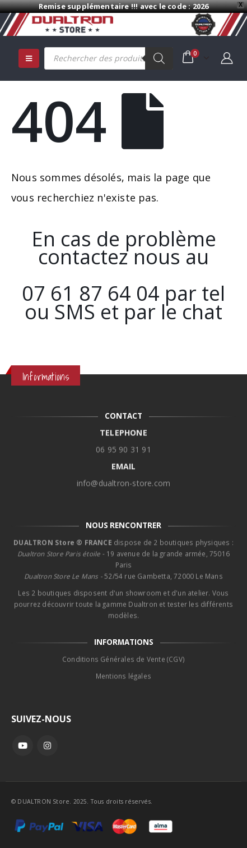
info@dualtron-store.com (124, 476)
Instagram (47, 745)
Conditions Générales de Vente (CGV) (123, 652)
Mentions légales (123, 668)
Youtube (22, 745)
